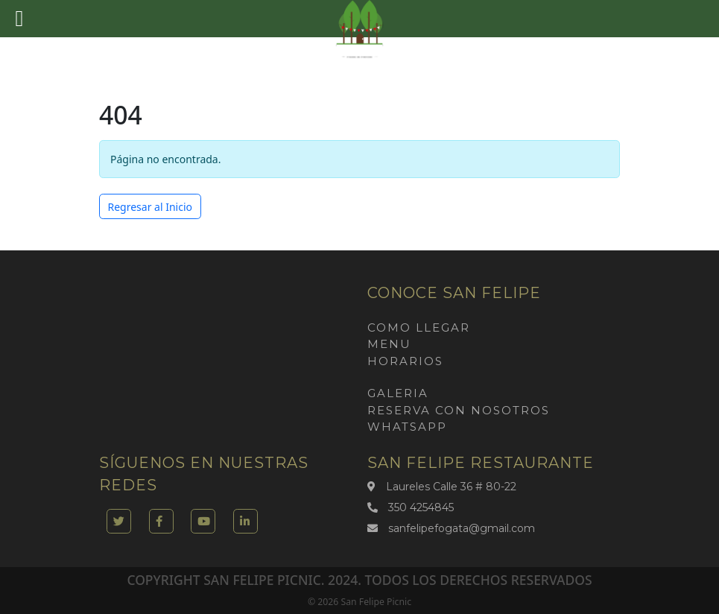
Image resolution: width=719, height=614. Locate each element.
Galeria (397, 393)
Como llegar (418, 327)
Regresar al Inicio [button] (150, 207)
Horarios (405, 361)
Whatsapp (407, 427)
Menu (389, 344)
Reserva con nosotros (458, 410)
